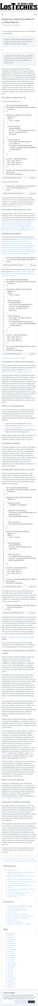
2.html (5, 265)
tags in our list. (18, 206)
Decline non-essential (21, 1002)
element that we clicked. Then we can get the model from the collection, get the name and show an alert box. (19, 274)
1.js (4, 178)
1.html (5, 193)
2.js (4, 354)
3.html (5, 613)
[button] (35, 14)
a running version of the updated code (18, 637)
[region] (19, 140)
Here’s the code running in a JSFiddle (14, 358)
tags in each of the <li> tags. (25, 230)
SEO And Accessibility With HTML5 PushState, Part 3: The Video (18, 858)
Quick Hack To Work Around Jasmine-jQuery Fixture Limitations (20, 861)
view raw (32, 178)
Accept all (31, 1002)
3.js (4, 587)
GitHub (19, 178)
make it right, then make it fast (12, 798)
